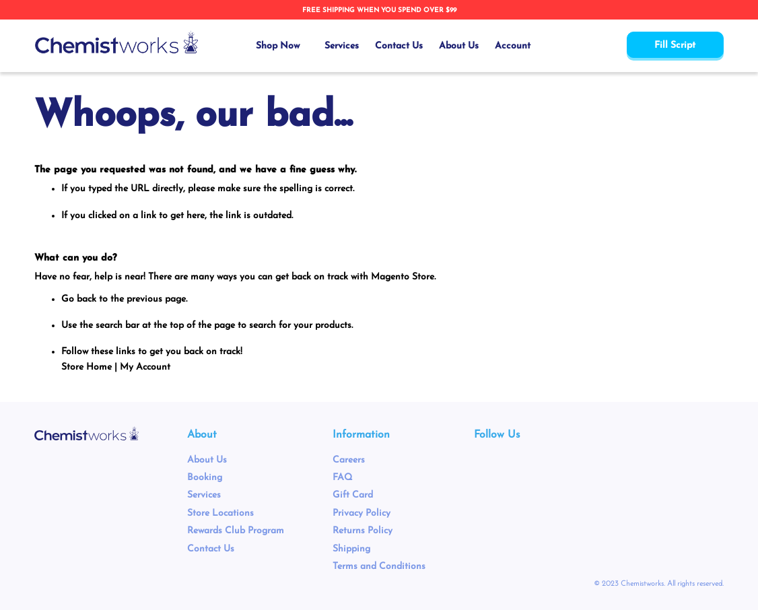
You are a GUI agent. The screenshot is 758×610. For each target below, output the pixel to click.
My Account (145, 367)
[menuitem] (282, 46)
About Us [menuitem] (459, 46)
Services (204, 495)
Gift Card (353, 495)
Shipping (351, 549)
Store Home (86, 367)
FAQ (342, 478)
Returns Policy (362, 531)
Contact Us (210, 549)
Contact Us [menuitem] (399, 46)
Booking (204, 478)
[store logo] (116, 42)
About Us (207, 460)
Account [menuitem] (512, 46)
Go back (78, 299)
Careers (349, 460)
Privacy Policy (361, 513)
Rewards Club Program (235, 531)
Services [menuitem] (341, 46)
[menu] (393, 46)
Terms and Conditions (379, 567)
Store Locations (220, 513)
